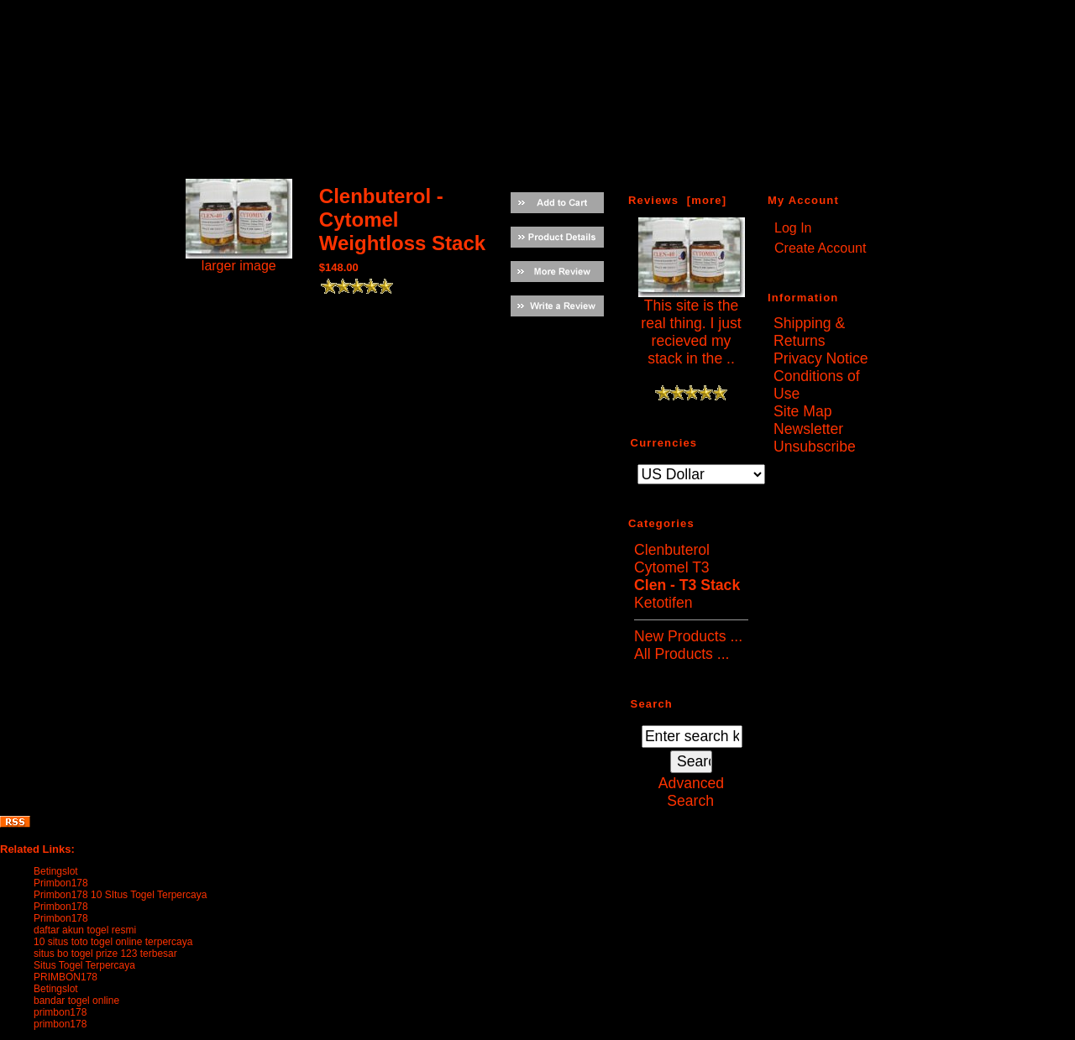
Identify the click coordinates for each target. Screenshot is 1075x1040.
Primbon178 (61, 883)
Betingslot (56, 871)
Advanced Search (691, 792)
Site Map (802, 411)
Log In (792, 228)
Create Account (820, 248)
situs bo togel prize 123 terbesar (105, 953)
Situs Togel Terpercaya (84, 965)
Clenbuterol (672, 549)
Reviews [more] (677, 200)
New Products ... (688, 636)
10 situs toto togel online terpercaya (113, 942)
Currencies (664, 442)
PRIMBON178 (65, 977)
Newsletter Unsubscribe (814, 438)
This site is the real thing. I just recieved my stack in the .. (691, 325)
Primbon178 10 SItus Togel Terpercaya (120, 895)
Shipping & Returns (809, 332)
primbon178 (60, 1012)
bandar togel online (76, 1000)
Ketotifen (663, 602)
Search (652, 703)
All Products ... (681, 653)
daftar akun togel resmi (85, 930)
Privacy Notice (820, 358)
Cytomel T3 (672, 567)
